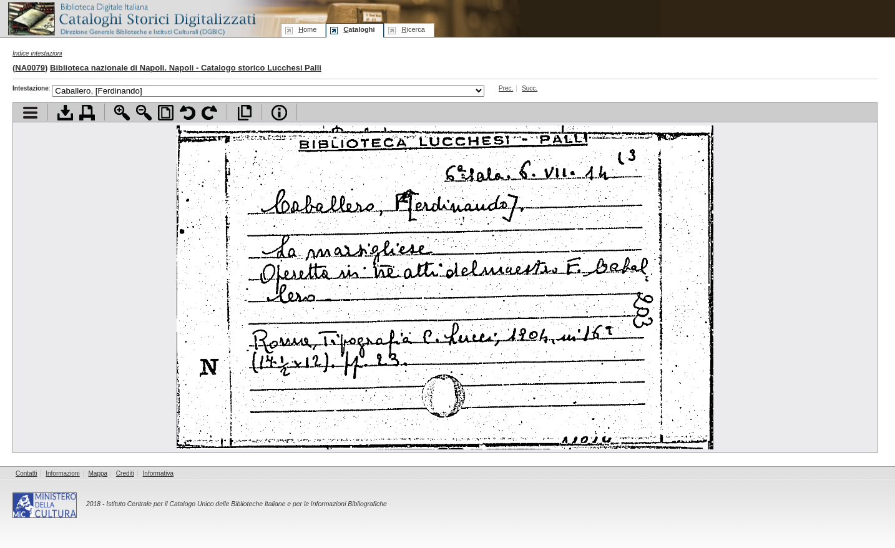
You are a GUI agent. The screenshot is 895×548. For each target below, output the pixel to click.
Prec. (506, 88)
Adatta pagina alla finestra (166, 112)
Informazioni (62, 473)
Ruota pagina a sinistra (187, 112)
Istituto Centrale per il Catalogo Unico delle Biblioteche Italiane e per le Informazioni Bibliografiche (246, 504)
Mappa (98, 473)
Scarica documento (65, 112)
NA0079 (30, 67)
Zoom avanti (122, 112)
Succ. (529, 88)
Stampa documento (87, 112)
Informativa (158, 473)
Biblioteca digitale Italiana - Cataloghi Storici (131, 18)
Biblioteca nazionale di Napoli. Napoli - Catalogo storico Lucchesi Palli (185, 67)
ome (307, 29)
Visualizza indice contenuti (30, 112)
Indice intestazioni (37, 53)
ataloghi (358, 29)
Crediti (125, 473)
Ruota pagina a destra (209, 112)
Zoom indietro (144, 112)
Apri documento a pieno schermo (244, 112)
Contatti (26, 473)
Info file (279, 112)
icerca (412, 29)
